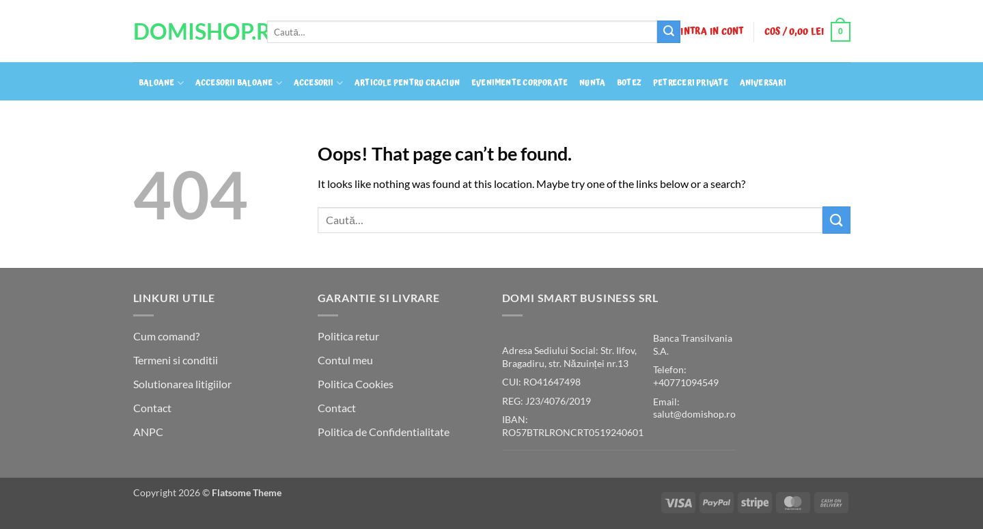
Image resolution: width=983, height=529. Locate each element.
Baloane (161, 83)
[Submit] (668, 32)
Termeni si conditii (175, 359)
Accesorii (318, 83)
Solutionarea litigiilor (182, 383)
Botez (629, 83)
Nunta (592, 83)
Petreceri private (690, 83)
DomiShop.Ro (190, 31)
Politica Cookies (355, 383)
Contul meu (345, 359)
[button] (711, 32)
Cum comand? (166, 335)
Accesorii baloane (238, 83)
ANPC (148, 431)
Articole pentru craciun (407, 83)
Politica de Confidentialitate (383, 431)
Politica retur (348, 335)
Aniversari (763, 83)
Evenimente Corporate (519, 83)
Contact (152, 407)
